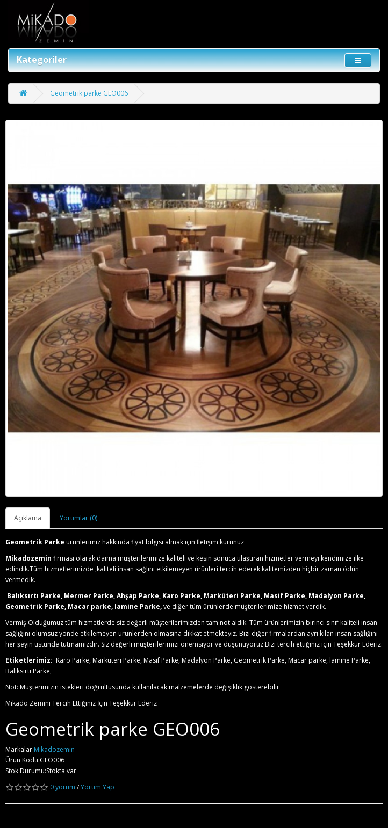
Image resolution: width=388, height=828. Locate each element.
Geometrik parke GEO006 (89, 93)
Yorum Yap (97, 786)
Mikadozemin (54, 749)
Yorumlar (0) (78, 517)
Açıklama (27, 517)
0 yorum (62, 786)
